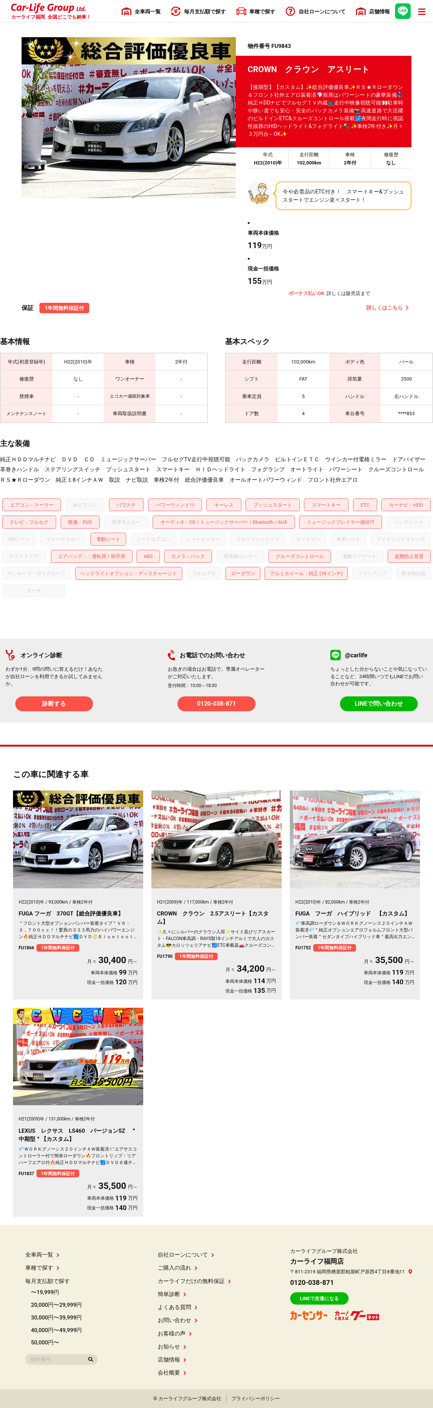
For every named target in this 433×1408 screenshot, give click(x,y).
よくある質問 (178, 1307)
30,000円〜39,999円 (56, 1317)
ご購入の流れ (178, 1267)
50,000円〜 (45, 1342)
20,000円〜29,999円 (56, 1305)
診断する (54, 703)
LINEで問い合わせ (379, 703)
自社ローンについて (186, 1254)
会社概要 (172, 1372)
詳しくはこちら (387, 308)
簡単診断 (172, 1294)
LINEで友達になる (319, 1298)
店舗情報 (172, 1359)
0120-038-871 (216, 703)
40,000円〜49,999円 (56, 1330)
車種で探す (42, 1267)
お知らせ (172, 1346)
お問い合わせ (178, 1320)
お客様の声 (175, 1333)
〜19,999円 (45, 1292)
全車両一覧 (42, 1254)
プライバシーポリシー (255, 1398)
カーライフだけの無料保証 (194, 1281)
